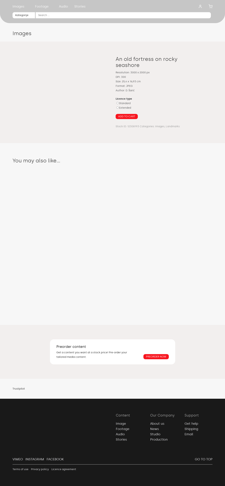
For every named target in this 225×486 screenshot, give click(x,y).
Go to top (203, 459)
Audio (63, 6)
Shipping (191, 429)
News (154, 429)
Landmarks (173, 126)
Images (18, 6)
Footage (42, 6)
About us (157, 424)
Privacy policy (40, 469)
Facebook (55, 459)
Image (121, 424)
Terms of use (20, 469)
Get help (191, 424)
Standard (125, 103)
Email (189, 434)
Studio (155, 434)
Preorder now (156, 356)
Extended (125, 107)
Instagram (34, 459)
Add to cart (126, 116)
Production (159, 439)
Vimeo (18, 459)
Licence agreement (63, 469)
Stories (80, 6)
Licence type (124, 98)
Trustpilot (19, 388)
